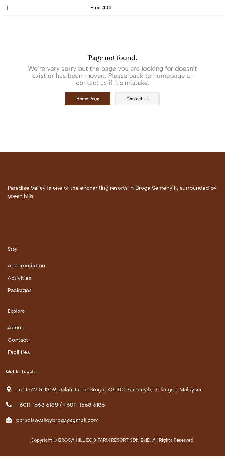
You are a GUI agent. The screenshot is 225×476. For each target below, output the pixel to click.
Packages (20, 290)
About (15, 327)
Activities (19, 278)
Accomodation (26, 265)
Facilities (19, 352)
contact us (138, 98)
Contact (18, 339)
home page (87, 98)
